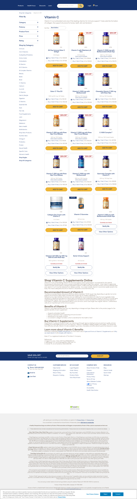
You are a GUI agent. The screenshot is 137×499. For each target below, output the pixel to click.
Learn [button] (50, 5)
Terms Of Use (91, 379)
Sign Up (100, 356)
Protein (21, 145)
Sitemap (106, 375)
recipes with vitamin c (65, 333)
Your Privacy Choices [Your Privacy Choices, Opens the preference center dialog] (92, 494)
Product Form (28, 31)
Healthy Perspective (64, 331)
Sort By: (46, 28)
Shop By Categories (25, 13)
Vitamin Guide (108, 370)
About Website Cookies (94, 381)
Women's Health (24, 154)
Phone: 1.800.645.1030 (37, 367)
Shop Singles (23, 157)
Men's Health (23, 126)
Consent (118, 494)
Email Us (32, 373)
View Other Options (106, 232)
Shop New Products (25, 132)
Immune (21, 49)
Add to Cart (56, 66)
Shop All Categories (25, 160)
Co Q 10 (21, 89)
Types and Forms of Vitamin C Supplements (97, 331)
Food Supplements (25, 114)
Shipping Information (59, 370)
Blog (105, 368)
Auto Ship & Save (75, 377)
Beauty (21, 73)
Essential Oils (23, 104)
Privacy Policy (91, 376)
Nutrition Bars (23, 136)
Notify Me (105, 226)
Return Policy (57, 373)
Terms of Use (90, 420)
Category (28, 22)
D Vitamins (22, 92)
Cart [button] (95, 5)
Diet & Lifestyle (23, 95)
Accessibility (90, 388)
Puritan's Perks (74, 375)
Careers (89, 370)
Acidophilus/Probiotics (26, 55)
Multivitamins (23, 129)
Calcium (21, 86)
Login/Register (74, 368)
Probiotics (22, 142)
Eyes (20, 108)
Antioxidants (22, 61)
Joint (20, 117)
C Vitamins (22, 83)
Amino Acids (23, 58)
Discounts (42, 5)
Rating (28, 41)
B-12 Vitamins (23, 67)
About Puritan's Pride (93, 368)
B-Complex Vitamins (25, 70)
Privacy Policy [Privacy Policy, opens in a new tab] (62, 497)
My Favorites (74, 373)
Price (28, 36)
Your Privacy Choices (92, 384)
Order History (74, 370)
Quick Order (107, 373)
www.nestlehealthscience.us (73, 489)
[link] (61, 409)
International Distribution (90, 373)
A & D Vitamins (23, 52)
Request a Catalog (58, 375)
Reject (105, 494)
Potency (28, 27)
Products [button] (21, 5)
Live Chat (33, 376)
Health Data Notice (92, 390)
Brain (20, 80)
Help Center (56, 368)
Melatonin (22, 123)
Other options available (81, 56)
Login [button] (90, 5)
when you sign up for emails (37, 356)
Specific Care (23, 151)
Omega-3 (22, 139)
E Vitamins (22, 101)
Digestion (22, 98)
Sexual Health (23, 148)
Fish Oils (21, 111)
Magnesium (22, 120)
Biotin (21, 77)
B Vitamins (22, 64)
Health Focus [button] (32, 5)
